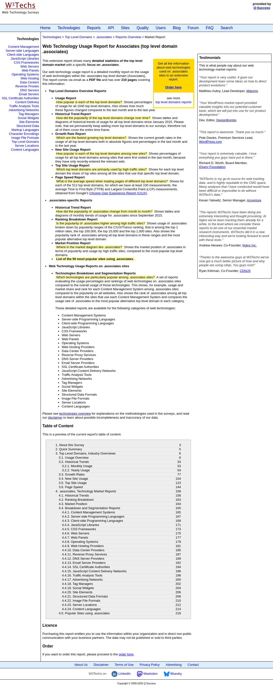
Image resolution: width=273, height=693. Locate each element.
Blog (177, 28)
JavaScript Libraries (25, 58)
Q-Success (262, 8)
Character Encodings (24, 134)
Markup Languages (25, 130)
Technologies (69, 28)
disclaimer (55, 417)
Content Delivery (27, 102)
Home (45, 28)
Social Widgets (28, 118)
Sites (125, 28)
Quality (142, 28)
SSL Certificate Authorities (20, 98)
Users (161, 28)
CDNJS (245, 271)
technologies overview (75, 413)
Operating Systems (25, 74)
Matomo (252, 91)
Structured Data (27, 126)
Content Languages (25, 149)
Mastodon (147, 673)
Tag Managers (29, 114)
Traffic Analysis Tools (24, 106)
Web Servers (30, 66)
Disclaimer (101, 665)
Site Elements (29, 122)
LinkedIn (121, 673)
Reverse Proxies (27, 86)
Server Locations (27, 145)
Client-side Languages (23, 54)
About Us (81, 665)
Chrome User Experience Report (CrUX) (118, 193)
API (111, 28)
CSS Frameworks (26, 62)
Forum (193, 28)
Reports (94, 28)
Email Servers (29, 94)
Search (227, 28)
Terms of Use (124, 665)
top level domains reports (173, 102)
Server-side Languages (22, 50)
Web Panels (30, 70)
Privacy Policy (150, 665)
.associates (104, 37)
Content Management (23, 46)
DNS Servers (29, 90)
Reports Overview (128, 37)
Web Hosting (30, 78)
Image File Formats (25, 138)
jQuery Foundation (212, 167)
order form (126, 654)
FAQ (209, 28)
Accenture (254, 200)
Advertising (174, 665)
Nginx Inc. (249, 245)
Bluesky (173, 673)
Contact (193, 665)
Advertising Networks (24, 110)
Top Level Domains (25, 141)
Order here (173, 87)
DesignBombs (226, 120)
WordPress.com (210, 141)
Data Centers (29, 82)
